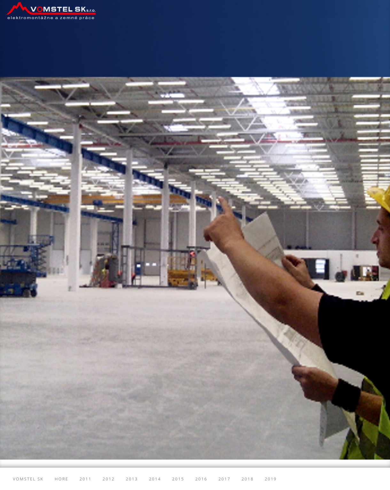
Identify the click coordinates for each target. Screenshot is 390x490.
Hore (61, 479)
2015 (178, 479)
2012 (109, 479)
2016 (201, 479)
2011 (86, 479)
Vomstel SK (28, 479)
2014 (155, 479)
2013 (132, 479)
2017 (224, 479)
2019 (271, 479)
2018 (248, 479)
